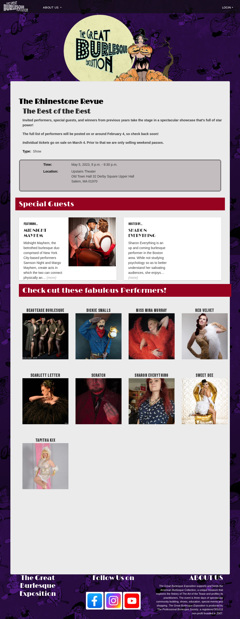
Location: (50, 171)
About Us (51, 7)
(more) (51, 278)
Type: (27, 151)
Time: (47, 164)
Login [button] (226, 7)
